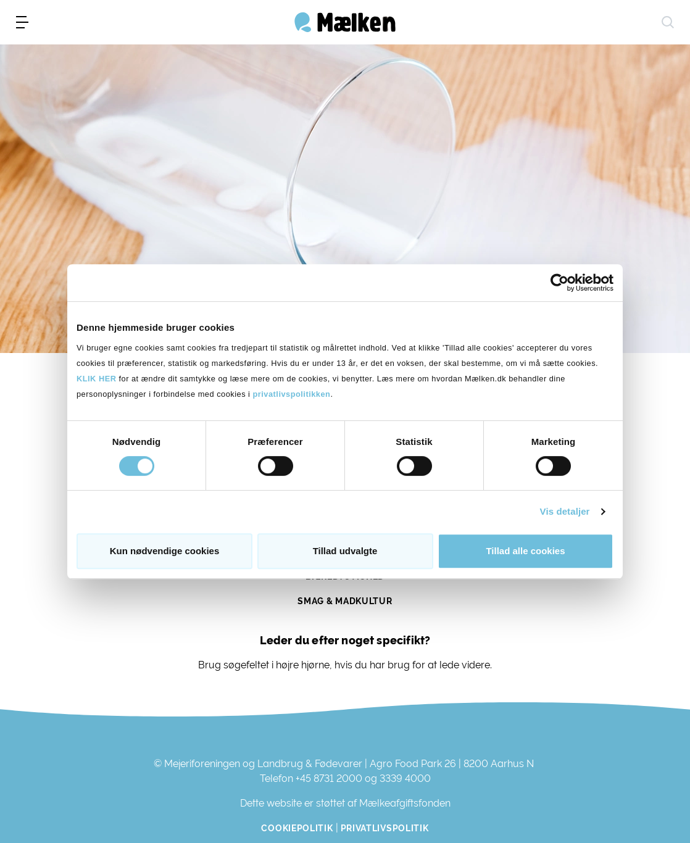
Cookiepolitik (297, 828)
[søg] (668, 22)
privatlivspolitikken (291, 394)
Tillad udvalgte (345, 551)
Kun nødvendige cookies (165, 551)
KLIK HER (96, 378)
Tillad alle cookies (525, 551)
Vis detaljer (565, 511)
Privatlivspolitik (385, 828)
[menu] (22, 22)
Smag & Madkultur (344, 601)
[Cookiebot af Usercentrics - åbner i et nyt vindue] (559, 282)
